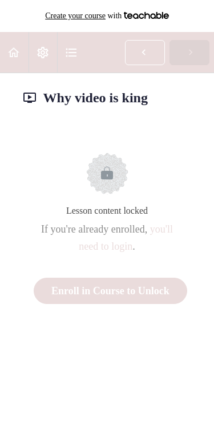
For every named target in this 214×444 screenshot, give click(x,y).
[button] (14, 52)
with (107, 16)
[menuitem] (43, 52)
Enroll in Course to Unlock (110, 291)
